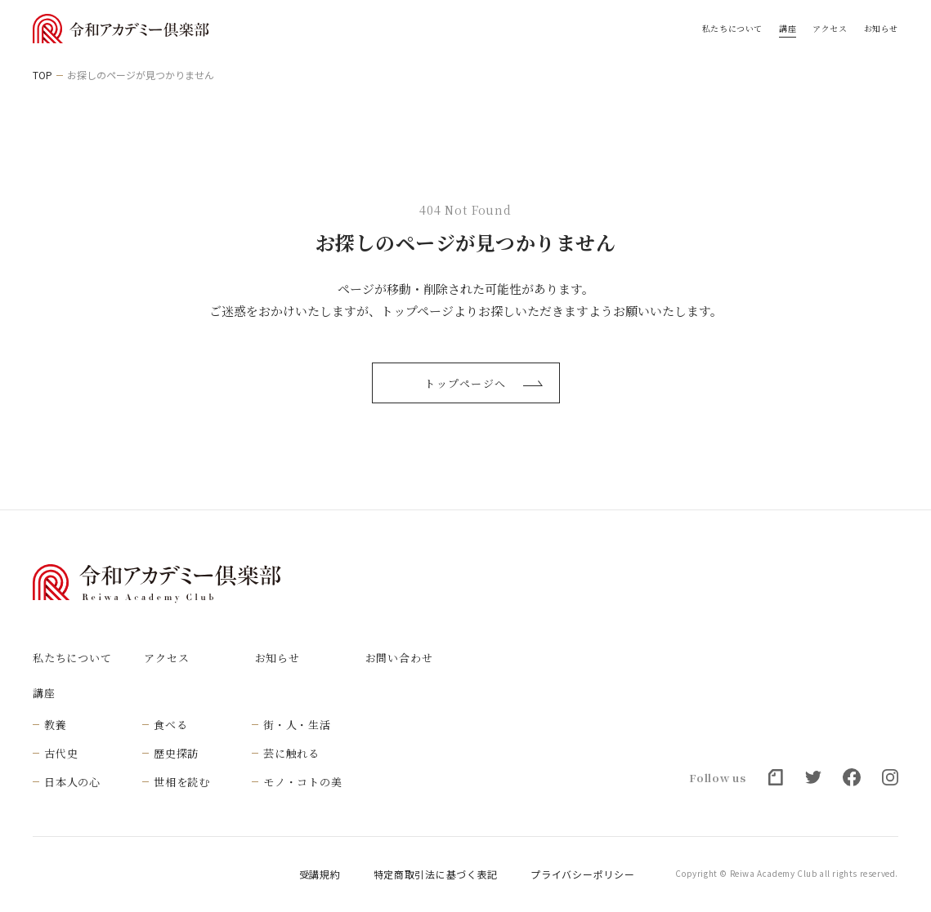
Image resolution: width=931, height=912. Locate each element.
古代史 (61, 753)
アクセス (829, 28)
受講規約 (320, 874)
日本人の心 (72, 781)
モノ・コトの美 (302, 781)
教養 (55, 724)
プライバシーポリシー (582, 874)
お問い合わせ (399, 657)
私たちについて (732, 28)
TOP (42, 75)
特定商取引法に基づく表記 (436, 874)
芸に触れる (291, 753)
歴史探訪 (176, 753)
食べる (170, 724)
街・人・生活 (297, 724)
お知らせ (881, 28)
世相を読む (182, 781)
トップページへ (483, 383)
